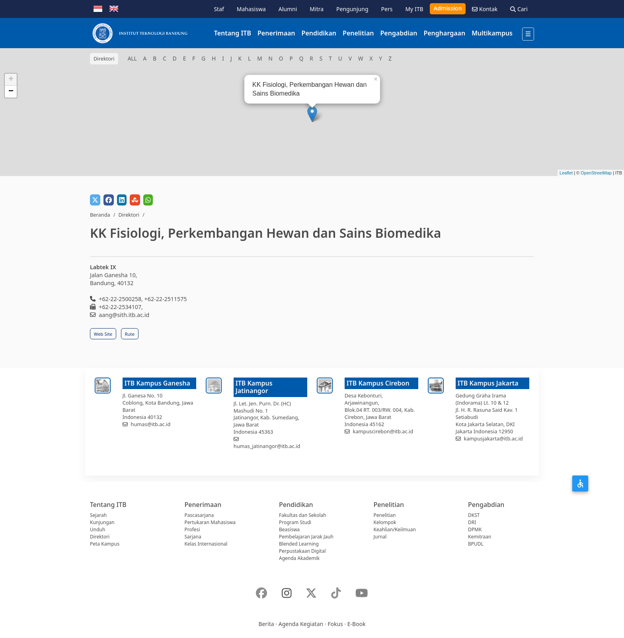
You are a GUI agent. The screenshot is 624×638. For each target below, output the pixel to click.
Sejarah (98, 515)
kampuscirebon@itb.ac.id (383, 431)
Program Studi (295, 522)
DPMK (475, 529)
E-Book (356, 624)
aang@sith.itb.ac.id (124, 315)
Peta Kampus (104, 543)
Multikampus (492, 33)
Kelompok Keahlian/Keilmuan (395, 526)
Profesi (192, 529)
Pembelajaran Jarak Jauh (306, 536)
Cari (519, 9)
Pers (387, 9)
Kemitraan (479, 536)
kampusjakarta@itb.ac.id (493, 438)
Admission (448, 8)
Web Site (103, 334)
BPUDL (476, 543)
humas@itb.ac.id (151, 424)
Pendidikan (319, 33)
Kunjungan (102, 522)
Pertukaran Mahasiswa (210, 522)
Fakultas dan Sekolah (302, 515)
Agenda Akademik (299, 558)
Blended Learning (299, 543)
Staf (219, 9)
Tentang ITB (232, 33)
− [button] (11, 92)
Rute (130, 334)
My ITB (414, 9)
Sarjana (193, 536)
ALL (132, 58)
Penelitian (358, 33)
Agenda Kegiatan (301, 624)
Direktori (128, 214)
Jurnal (380, 536)
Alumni (288, 9)
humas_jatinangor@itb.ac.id (267, 446)
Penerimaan (276, 33)
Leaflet (566, 172)
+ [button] (11, 80)
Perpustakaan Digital (302, 551)
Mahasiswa (251, 9)
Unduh (97, 529)
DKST (474, 515)
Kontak (484, 9)
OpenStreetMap (596, 172)
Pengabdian (398, 33)
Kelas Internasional (206, 543)
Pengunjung (352, 9)
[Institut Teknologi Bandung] (139, 33)
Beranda (100, 214)
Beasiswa (289, 529)
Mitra (317, 9)
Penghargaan (444, 33)
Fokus (335, 624)
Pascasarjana (199, 515)
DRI (472, 522)
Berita (266, 624)
